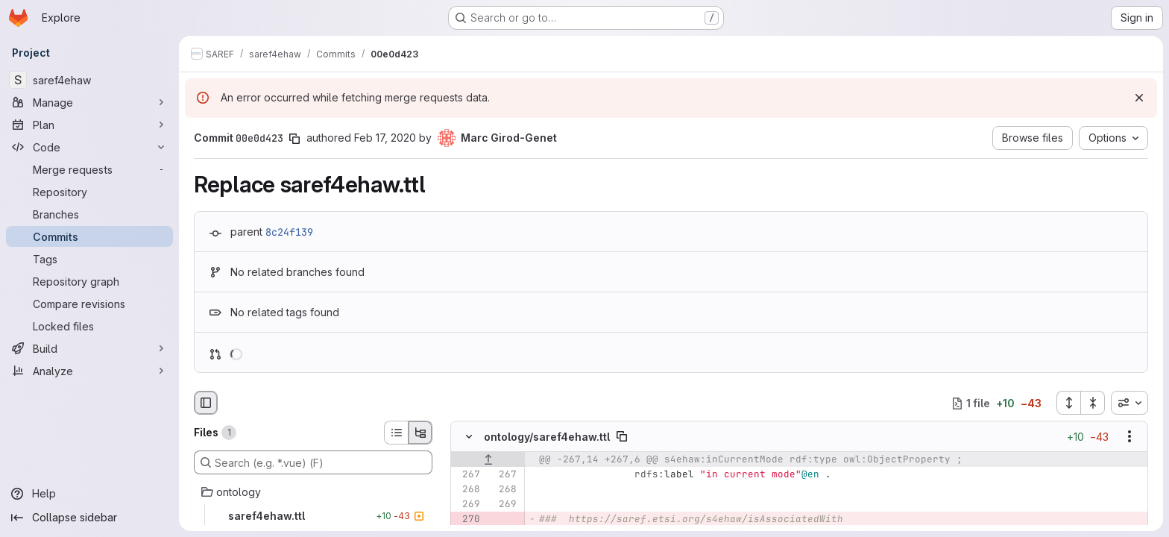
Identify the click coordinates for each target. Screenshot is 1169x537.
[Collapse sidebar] (89, 517)
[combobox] (1129, 403)
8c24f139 (289, 232)
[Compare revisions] (89, 303)
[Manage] (89, 102)
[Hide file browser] (206, 403)
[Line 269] (467, 504)
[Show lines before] (488, 460)
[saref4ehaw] (89, 79)
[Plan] (89, 124)
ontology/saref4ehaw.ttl (547, 436)
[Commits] (89, 236)
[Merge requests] (89, 169)
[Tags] (89, 258)
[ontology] (313, 492)
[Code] (89, 146)
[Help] (89, 493)
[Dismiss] (1139, 98)
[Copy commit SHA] (294, 139)
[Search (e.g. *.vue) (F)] (313, 462)
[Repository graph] (89, 281)
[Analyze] (89, 370)
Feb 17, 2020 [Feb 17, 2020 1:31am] (385, 137)
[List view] (396, 433)
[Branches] (89, 214)
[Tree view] (420, 433)
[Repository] (89, 191)
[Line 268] (467, 490)
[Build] (89, 348)
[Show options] (1129, 437)
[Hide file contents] (469, 437)
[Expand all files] (1068, 403)
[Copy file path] (622, 437)
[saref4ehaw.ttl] (313, 516)
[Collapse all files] (1093, 403)
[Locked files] (89, 325)
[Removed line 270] (467, 519)
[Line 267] (467, 475)
